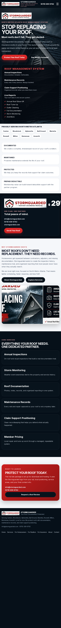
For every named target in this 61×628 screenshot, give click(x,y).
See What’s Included (39, 57)
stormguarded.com (12, 225)
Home (4, 532)
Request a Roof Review (30, 495)
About (50, 532)
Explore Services (35, 280)
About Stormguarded (13, 280)
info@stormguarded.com (14, 219)
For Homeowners (20, 532)
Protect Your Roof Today (14, 57)
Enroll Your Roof (13, 231)
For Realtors (32, 532)
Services (10, 532)
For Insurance (42, 532)
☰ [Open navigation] (57, 4)
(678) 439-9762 (47, 4)
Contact (56, 532)
